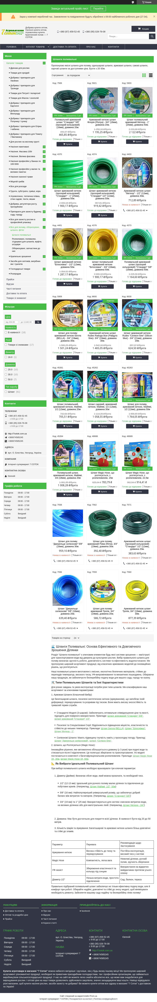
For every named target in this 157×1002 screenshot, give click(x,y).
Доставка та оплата (64, 47)
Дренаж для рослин (19, 68)
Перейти (98, 8)
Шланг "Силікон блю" (100, 740)
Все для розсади (18, 186)
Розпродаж (15, 273)
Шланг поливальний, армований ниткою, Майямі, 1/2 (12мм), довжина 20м (67, 407)
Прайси (10, 279)
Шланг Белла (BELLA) (112, 728)
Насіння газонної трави (21, 177)
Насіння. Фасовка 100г (21, 151)
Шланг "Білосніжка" (135, 728)
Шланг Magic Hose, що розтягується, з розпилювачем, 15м (102, 475)
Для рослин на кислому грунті (24, 142)
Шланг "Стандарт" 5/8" (118, 796)
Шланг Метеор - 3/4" (133, 805)
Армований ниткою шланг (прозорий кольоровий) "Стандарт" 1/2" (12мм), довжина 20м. (137, 545)
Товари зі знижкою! (16, 298)
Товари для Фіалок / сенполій (24, 98)
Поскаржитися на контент (80, 999)
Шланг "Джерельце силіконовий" (71, 740)
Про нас (91, 47)
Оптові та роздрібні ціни (16, 915)
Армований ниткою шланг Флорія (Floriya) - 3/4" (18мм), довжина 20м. (102, 122)
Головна (11, 47)
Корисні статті (50, 923)
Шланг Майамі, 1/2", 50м (103, 786)
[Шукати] (152, 36)
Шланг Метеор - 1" (64, 731)
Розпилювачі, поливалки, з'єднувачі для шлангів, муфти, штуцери (27, 242)
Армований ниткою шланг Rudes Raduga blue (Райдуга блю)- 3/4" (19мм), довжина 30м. (102, 337)
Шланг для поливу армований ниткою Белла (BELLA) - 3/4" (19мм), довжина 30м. (67, 337)
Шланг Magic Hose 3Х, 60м (74, 759)
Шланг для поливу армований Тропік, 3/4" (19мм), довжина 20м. (102, 611)
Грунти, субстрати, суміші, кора (25, 191)
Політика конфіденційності (105, 999)
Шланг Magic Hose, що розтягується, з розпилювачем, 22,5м (137, 475)
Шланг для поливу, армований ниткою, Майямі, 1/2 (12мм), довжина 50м (137, 407)
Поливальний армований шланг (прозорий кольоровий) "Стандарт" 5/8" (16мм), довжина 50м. (137, 266)
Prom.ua (93, 996)
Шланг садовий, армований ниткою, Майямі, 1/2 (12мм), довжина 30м (102, 407)
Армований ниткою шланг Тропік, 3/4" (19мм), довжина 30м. (137, 611)
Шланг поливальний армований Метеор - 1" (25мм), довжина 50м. (137, 122)
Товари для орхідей (19, 73)
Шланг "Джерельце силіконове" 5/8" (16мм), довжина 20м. (67, 611)
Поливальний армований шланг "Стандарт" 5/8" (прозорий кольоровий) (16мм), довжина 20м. (68, 123)
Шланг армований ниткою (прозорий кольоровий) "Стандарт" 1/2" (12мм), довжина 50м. (102, 194)
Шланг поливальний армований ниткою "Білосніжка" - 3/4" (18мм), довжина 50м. (102, 266)
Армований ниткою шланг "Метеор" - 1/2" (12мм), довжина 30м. (137, 193)
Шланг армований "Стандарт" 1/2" (72, 719)
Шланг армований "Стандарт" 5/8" (125, 716)
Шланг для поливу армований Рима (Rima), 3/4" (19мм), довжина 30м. (102, 544)
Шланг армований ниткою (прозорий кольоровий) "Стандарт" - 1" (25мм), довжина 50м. (67, 194)
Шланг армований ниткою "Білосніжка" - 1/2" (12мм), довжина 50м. (67, 264)
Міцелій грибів (17, 181)
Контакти (113, 47)
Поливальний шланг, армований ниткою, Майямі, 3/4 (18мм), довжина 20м (67, 475)
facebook (86, 911)
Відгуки (10, 284)
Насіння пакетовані (19, 146)
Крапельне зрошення (20, 256)
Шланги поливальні (21, 235)
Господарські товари (20, 269)
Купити (69, 144)
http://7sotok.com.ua (17, 433)
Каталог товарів (35, 47)
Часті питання (13, 288)
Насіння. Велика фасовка (22, 156)
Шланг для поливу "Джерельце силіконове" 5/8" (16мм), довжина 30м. (68, 544)
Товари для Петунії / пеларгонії (25, 93)
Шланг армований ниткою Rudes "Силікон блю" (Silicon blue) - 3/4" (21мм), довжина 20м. (137, 337)
